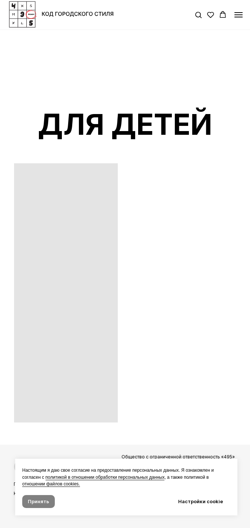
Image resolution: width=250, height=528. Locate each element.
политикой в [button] (196, 477)
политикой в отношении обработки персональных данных (105, 477)
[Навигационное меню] (238, 14)
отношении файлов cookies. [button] (51, 484)
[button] (198, 14)
